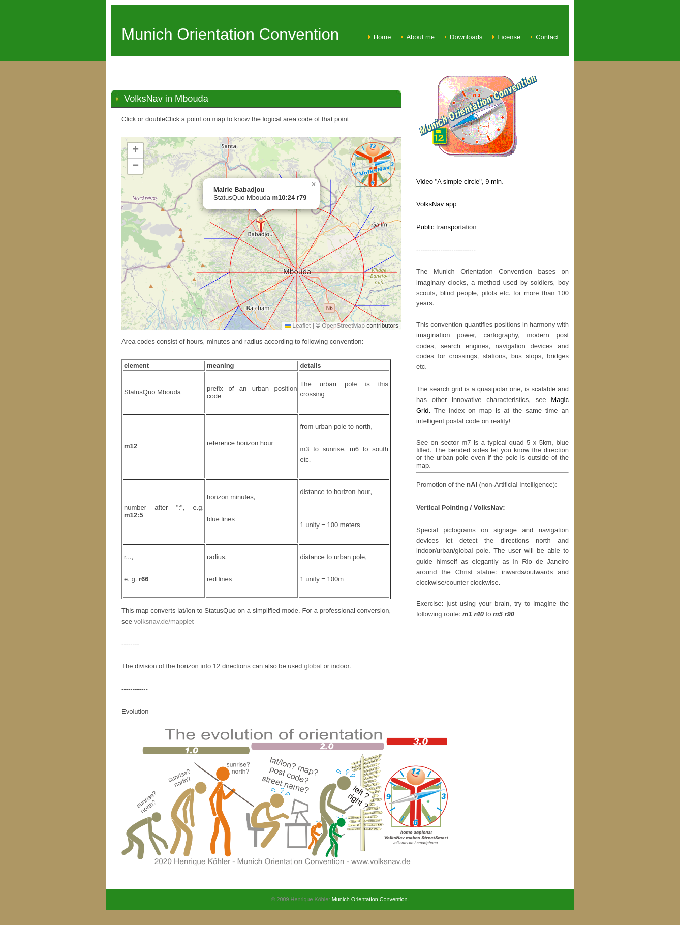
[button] (260, 225)
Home (382, 37)
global (313, 666)
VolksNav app (436, 204)
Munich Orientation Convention (370, 899)
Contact (547, 37)
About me (420, 37)
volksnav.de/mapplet (164, 621)
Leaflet (298, 325)
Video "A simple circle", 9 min (459, 182)
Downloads (466, 37)
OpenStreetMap (343, 325)
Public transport (439, 227)
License (509, 37)
